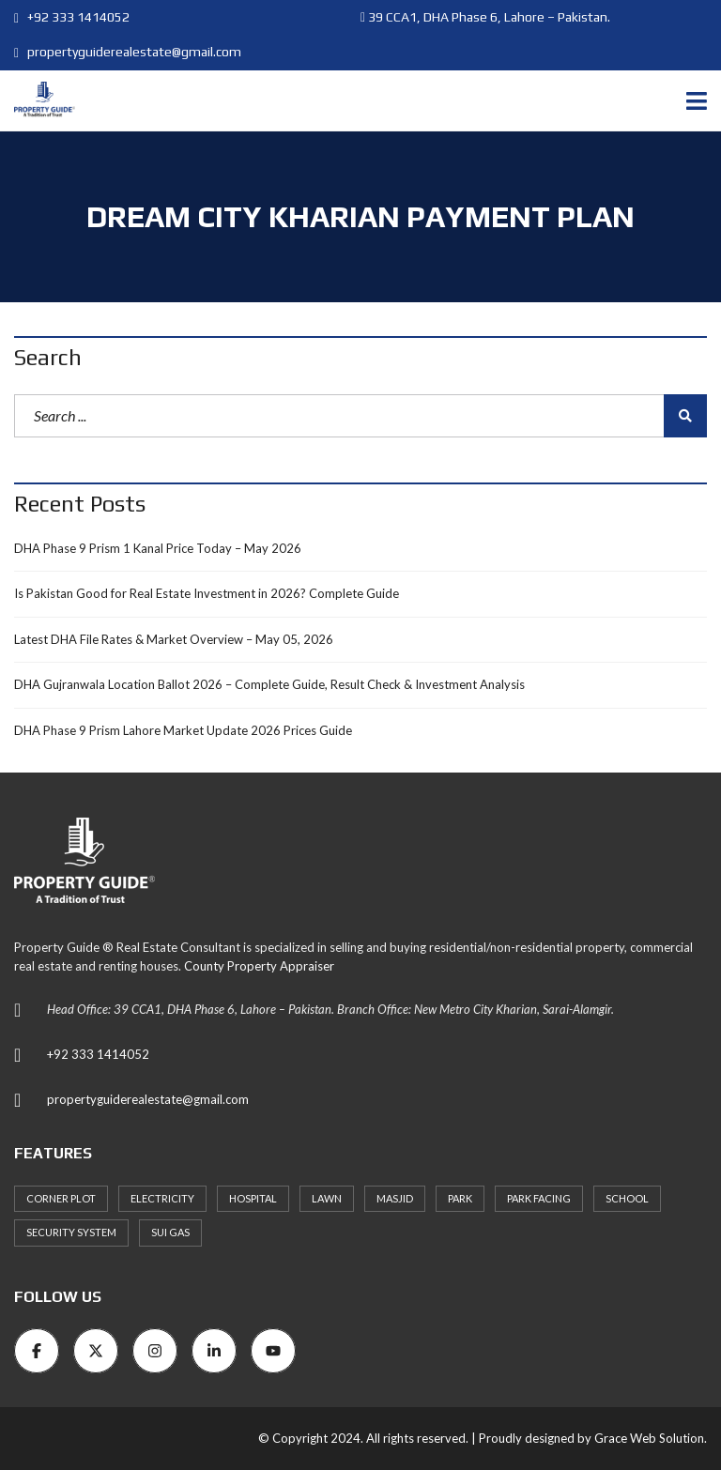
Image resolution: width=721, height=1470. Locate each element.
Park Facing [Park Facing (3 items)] (539, 1198)
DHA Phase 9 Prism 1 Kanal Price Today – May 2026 (157, 548)
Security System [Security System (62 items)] (71, 1232)
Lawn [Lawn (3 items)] (327, 1198)
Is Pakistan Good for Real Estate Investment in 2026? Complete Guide (206, 593)
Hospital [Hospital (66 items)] (253, 1198)
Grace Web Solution (649, 1438)
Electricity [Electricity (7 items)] (162, 1198)
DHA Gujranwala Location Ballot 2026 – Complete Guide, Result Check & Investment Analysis (269, 684)
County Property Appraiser (259, 965)
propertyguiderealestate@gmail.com (127, 51)
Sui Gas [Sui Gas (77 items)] (170, 1232)
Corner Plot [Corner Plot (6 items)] (61, 1198)
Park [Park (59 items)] (460, 1198)
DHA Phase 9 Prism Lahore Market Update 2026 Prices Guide (183, 730)
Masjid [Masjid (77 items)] (394, 1198)
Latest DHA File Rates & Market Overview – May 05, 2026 (173, 639)
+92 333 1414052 (72, 16)
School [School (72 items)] (627, 1198)
